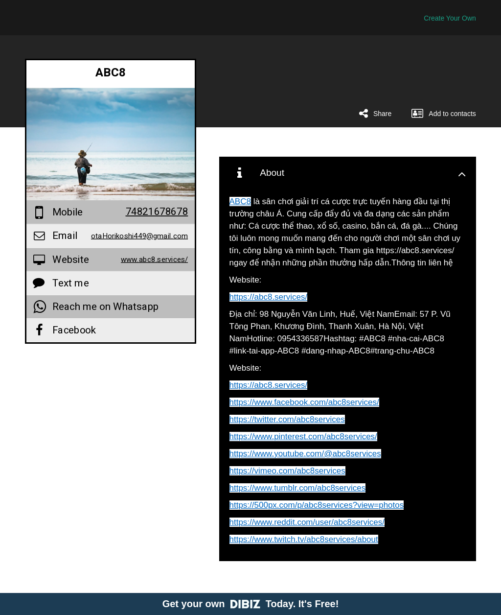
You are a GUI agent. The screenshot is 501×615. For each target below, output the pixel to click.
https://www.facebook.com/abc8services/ (304, 402)
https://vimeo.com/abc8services (287, 470)
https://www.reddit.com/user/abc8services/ (307, 522)
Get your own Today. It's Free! (250, 603)
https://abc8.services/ (268, 297)
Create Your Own (450, 18)
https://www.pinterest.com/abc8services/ (303, 436)
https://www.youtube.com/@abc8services (305, 453)
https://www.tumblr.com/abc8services (297, 488)
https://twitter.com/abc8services (287, 419)
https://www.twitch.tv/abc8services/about (303, 539)
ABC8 (240, 201)
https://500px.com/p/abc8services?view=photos (316, 505)
